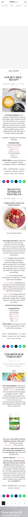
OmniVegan (8, 445)
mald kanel (16, 151)
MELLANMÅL (6, 84)
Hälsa (16, 169)
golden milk (15, 171)
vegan (15, 173)
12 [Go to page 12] (24, 503)
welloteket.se (21, 457)
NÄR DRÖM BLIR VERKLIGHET (14, 355)
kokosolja (15, 149)
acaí (20, 334)
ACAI (7, 275)
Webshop (18, 5)
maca (18, 336)
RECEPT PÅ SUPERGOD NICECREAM (14, 192)
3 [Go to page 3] (11, 503)
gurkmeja (21, 171)
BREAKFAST (22, 169)
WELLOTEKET (21, 173)
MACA (5, 258)
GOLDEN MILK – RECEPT (14, 78)
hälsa (14, 336)
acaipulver (16, 317)
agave (16, 155)
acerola (15, 321)
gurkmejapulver (15, 147)
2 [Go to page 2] (7, 503)
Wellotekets (11, 390)
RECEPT (13, 84)
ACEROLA (6, 283)
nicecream (23, 336)
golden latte (7, 171)
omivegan (10, 488)
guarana (15, 319)
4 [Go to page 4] (15, 503)
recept (12, 173)
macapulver (15, 314)
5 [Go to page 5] (19, 503)
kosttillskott (22, 485)
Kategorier (4, 5)
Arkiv (12, 5)
